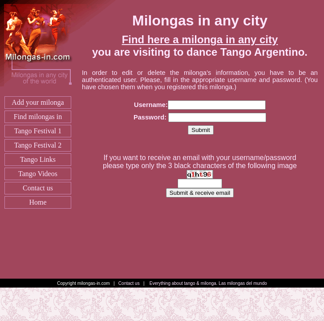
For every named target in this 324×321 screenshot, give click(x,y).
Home (37, 202)
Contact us (38, 188)
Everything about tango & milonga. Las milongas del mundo (208, 283)
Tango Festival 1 (37, 131)
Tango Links (38, 159)
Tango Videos (37, 173)
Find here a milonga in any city (200, 39)
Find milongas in (38, 116)
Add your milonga (38, 102)
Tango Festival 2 (37, 145)
